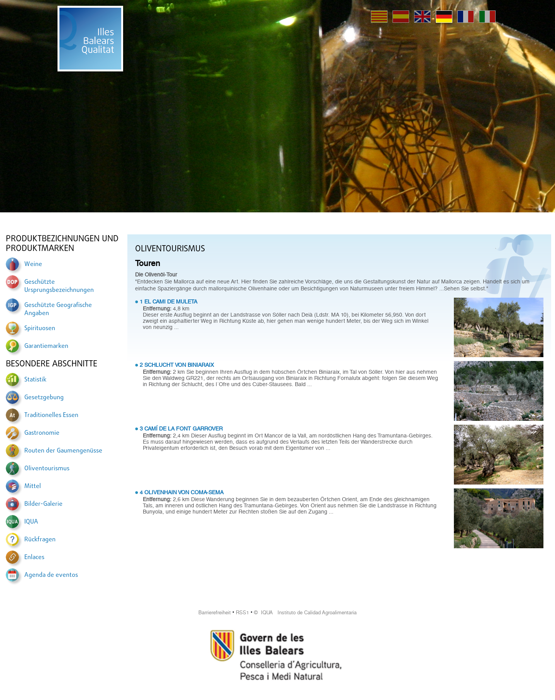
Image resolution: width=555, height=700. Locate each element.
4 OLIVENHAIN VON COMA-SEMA (181, 492)
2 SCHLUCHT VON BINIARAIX (177, 365)
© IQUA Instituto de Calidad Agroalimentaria (305, 612)
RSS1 (242, 612)
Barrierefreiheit (214, 612)
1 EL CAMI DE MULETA (168, 301)
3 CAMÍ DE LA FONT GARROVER (181, 428)
